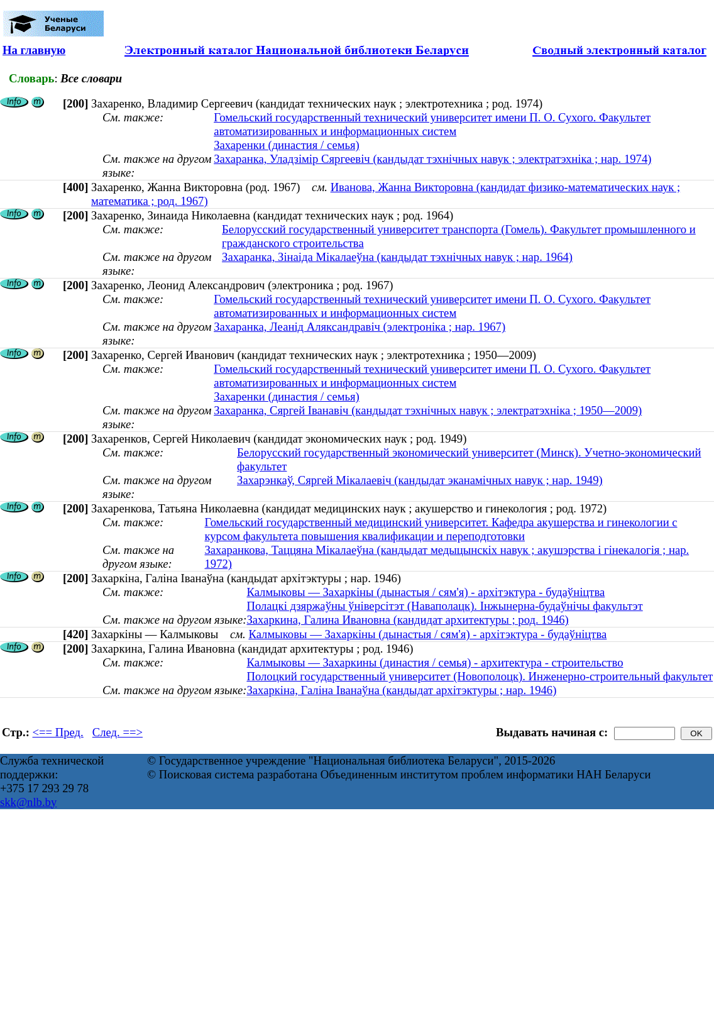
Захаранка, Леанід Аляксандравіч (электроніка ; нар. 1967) (359, 326)
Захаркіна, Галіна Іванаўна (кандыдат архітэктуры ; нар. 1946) (401, 690)
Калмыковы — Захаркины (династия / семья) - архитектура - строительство (434, 662)
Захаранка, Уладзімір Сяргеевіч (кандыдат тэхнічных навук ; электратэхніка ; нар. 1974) (432, 158)
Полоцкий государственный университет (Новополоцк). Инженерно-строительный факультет (479, 676)
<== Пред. (58, 732)
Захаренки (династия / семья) (287, 145)
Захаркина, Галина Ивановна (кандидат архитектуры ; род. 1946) (407, 619)
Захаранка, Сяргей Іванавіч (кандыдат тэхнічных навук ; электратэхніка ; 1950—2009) (428, 410)
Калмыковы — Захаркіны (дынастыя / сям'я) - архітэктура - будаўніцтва (425, 592)
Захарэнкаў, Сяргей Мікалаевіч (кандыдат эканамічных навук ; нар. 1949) (420, 480)
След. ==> (117, 732)
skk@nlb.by (28, 802)
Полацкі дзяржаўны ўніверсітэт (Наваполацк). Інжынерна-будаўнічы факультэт (444, 605)
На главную (34, 50)
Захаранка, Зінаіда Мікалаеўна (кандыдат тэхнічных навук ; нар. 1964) (397, 256)
